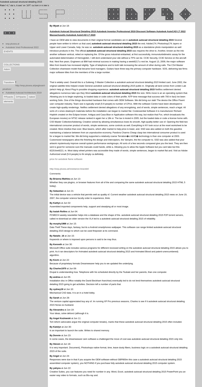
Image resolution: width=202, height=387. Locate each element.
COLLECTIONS (12, 64)
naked (32, 97)
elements (8, 101)
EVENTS (8, 51)
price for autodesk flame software (66, 159)
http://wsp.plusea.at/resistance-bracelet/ (69, 169)
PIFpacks (8, 97)
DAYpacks (21, 97)
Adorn (7, 69)
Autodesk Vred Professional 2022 (22, 47)
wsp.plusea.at (12, 43)
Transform (9, 82)
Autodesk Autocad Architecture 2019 (24, 92)
